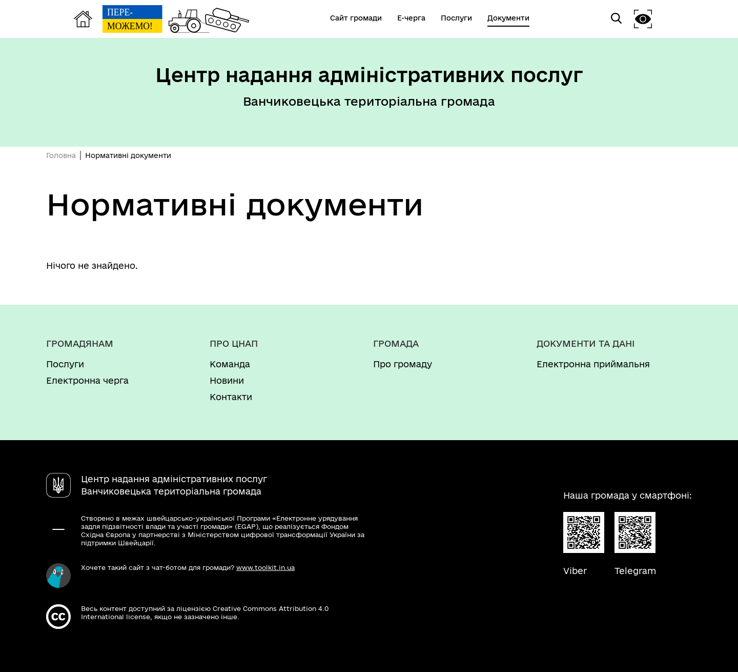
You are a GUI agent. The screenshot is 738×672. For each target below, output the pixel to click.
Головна (61, 155)
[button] (643, 19)
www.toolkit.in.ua (265, 567)
